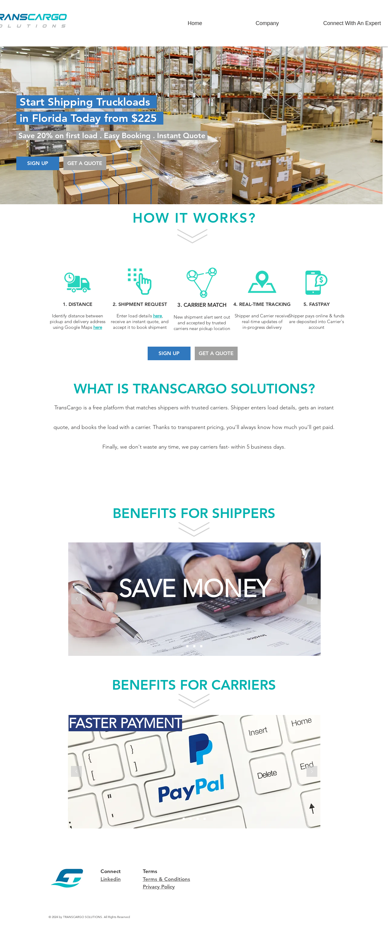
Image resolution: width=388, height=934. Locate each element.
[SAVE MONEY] (187, 646)
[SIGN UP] (37, 163)
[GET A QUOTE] (84, 163)
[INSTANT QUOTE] (194, 646)
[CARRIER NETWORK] (201, 646)
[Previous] (76, 599)
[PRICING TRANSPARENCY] (205, 819)
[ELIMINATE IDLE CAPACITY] (198, 819)
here (157, 316)
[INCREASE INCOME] (191, 819)
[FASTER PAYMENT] (184, 819)
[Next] (312, 599)
